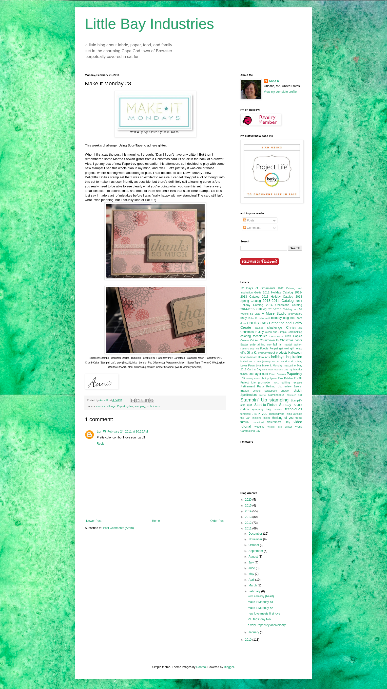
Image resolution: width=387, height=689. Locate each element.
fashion (297, 344)
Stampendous (276, 394)
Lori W (101, 431)
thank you (260, 414)
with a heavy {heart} (261, 596)
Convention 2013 (280, 336)
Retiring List (274, 386)
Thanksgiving (276, 413)
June (252, 568)
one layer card (258, 374)
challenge (110, 406)
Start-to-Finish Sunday (272, 405)
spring (262, 395)
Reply (100, 443)
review (287, 386)
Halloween (295, 352)
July (252, 562)
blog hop (289, 318)
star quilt (246, 404)
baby (243, 318)
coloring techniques (253, 336)
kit (292, 361)
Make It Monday (272, 365)
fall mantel (285, 344)
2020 (248, 499)
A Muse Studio (274, 313)
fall (275, 344)
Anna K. (274, 81)
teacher (278, 409)
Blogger (229, 667)
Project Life (248, 382)
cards (99, 406)
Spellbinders (248, 395)
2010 (248, 639)
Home (156, 521)
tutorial (244, 422)
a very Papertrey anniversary (267, 625)
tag (269, 409)
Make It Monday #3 (260, 602)
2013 (248, 517)
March (253, 585)
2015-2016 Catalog (280, 309)
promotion (264, 382)
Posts (248, 220)
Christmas (294, 327)
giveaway (263, 352)
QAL (276, 382)
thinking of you (282, 417)
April (252, 579)
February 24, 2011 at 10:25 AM (127, 431)
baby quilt (264, 318)
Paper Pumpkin (277, 374)
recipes (297, 382)
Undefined (258, 422)
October (254, 545)
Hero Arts (264, 357)
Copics (297, 336)
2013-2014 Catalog (278, 301)
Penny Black (253, 378)
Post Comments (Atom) (118, 528)
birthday (276, 318)
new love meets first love (264, 613)
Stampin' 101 (294, 395)
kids (287, 361)
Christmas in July (252, 332)
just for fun (278, 361)
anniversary (295, 313)
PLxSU (298, 378)
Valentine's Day (278, 422)
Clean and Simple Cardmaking (283, 331)
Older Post (217, 521)
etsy (269, 344)
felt (257, 348)
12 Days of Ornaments (257, 288)
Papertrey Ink (125, 406)
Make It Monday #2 (260, 608)
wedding (259, 426)
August (254, 556)
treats (298, 417)
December (256, 533)
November (256, 539)
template (245, 413)
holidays (277, 357)
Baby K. (252, 318)
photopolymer (269, 378)
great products (277, 352)
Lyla (258, 365)
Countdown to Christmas (276, 340)
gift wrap (296, 348)
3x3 (295, 309)
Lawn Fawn (247, 365)
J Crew (257, 361)
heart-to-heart (248, 357)
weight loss (275, 426)
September (256, 551)
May (252, 574)
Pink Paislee (285, 378)
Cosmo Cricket (249, 340)
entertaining (257, 344)
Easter (244, 344)
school (257, 390)
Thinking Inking (261, 417)
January (254, 632)
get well (284, 348)
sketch (297, 390)
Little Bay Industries (149, 24)
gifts (243, 352)
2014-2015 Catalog (253, 309)
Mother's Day (281, 369)
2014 (248, 511)
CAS (264, 323)
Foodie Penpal (269, 348)
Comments (252, 228)
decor (298, 340)
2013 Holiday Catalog (277, 296)
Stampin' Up (253, 399)
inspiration (294, 357)
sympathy (257, 409)
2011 (248, 528)
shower (285, 390)
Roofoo (201, 667)
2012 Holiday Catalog (278, 292)
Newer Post (93, 521)
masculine (290, 365)
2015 (248, 505)
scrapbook (271, 390)
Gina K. (252, 352)
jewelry (266, 361)
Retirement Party (252, 386)
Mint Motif (267, 369)
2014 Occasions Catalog (284, 305)
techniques (153, 406)
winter (288, 426)
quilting (285, 382)
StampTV (296, 400)
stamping (140, 406)
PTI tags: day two (259, 619)
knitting (298, 361)
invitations (246, 361)
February (255, 591)
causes (259, 327)
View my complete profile (280, 91)
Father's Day (247, 348)
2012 (248, 523)
